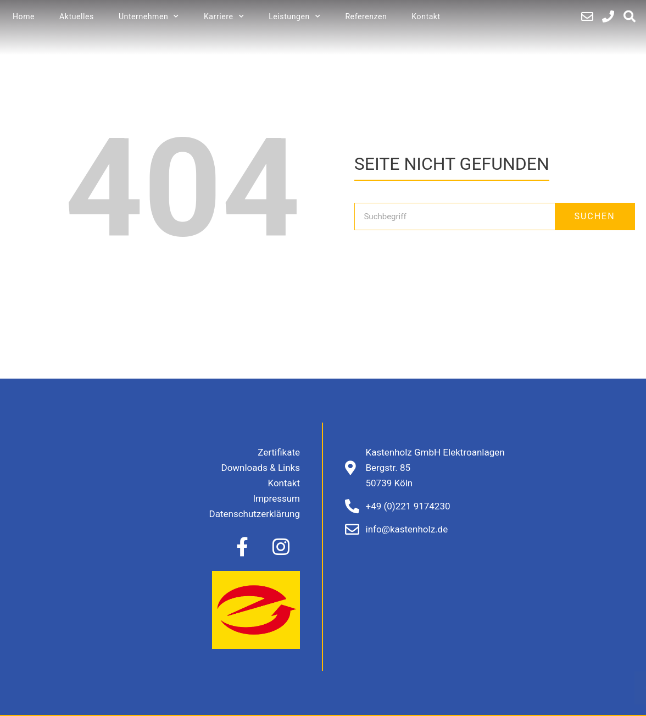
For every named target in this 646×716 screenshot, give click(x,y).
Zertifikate (279, 452)
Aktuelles (76, 16)
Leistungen (294, 16)
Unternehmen (149, 16)
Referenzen (366, 16)
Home (24, 16)
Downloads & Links (260, 467)
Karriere (224, 16)
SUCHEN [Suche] (594, 216)
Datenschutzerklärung (254, 513)
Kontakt (425, 16)
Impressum (276, 498)
